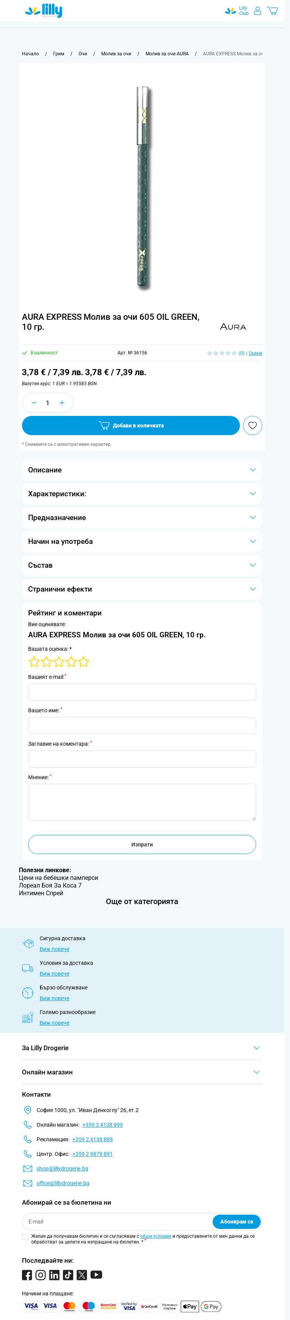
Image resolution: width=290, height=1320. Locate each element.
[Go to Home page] (44, 10)
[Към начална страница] (30, 54)
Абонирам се (236, 1222)
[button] (233, 326)
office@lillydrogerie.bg (63, 1183)
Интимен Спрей (41, 893)
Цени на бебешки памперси (58, 877)
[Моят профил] (257, 11)
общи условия (155, 1236)
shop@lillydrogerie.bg (62, 1168)
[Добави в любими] (252, 425)
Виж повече (54, 949)
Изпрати (142, 844)
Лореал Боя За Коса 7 (50, 885)
